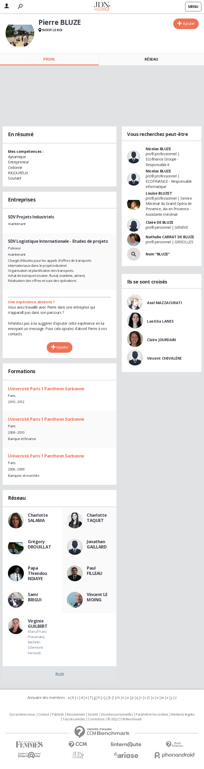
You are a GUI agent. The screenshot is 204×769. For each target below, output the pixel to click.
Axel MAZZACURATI (164, 302)
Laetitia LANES (160, 321)
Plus (59, 673)
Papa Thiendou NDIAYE (37, 573)
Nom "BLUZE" (158, 254)
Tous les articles (74, 719)
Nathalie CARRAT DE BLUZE (170, 236)
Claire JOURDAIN (161, 339)
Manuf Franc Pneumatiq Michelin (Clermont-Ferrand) (37, 642)
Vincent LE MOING (97, 597)
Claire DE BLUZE (159, 222)
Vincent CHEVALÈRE (164, 358)
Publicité (58, 714)
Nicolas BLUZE (158, 148)
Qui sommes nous (22, 714)
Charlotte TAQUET (97, 517)
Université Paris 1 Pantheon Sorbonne (46, 389)
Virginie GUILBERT (37, 623)
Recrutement (76, 714)
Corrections (96, 719)
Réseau (151, 59)
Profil (49, 59)
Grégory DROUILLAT (39, 544)
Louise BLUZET (159, 193)
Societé (93, 714)
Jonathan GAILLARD (97, 544)
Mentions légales (182, 714)
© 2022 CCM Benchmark (124, 719)
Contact (43, 714)
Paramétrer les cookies (152, 714)
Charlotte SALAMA (38, 517)
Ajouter (189, 23)
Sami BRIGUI (34, 597)
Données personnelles (117, 714)
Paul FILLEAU (94, 570)
